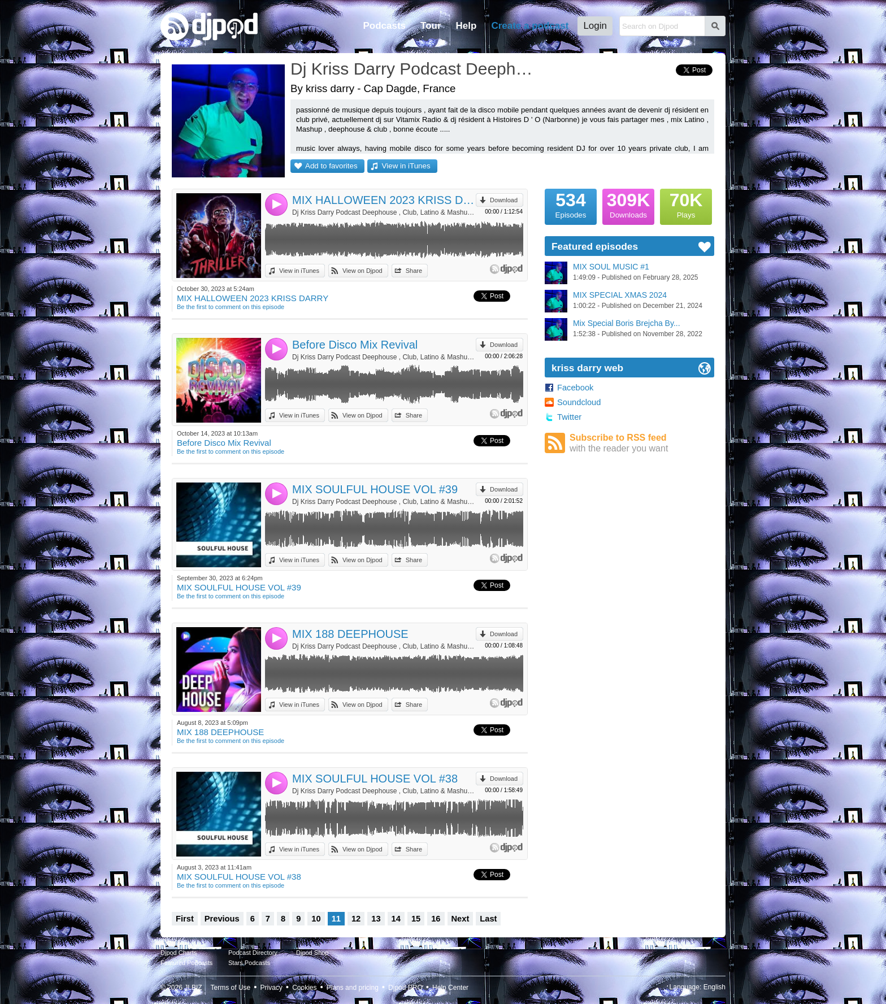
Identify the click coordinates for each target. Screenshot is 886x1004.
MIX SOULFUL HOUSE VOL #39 (375, 489)
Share (414, 270)
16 (435, 918)
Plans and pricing (353, 988)
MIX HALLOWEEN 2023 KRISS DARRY (384, 200)
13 (375, 918)
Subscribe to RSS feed (642, 443)
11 (336, 918)
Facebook (575, 387)
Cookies (304, 988)
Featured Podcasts (186, 962)
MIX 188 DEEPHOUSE (350, 634)
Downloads (628, 204)
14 (396, 918)
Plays (686, 204)
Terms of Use (231, 988)
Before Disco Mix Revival (355, 344)
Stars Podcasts (249, 962)
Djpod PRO (405, 988)
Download (504, 200)
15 (415, 918)
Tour (430, 25)
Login (595, 25)
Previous (222, 918)
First (185, 918)
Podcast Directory (252, 952)
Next (460, 918)
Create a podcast (529, 25)
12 (356, 918)
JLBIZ (193, 988)
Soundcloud (579, 402)
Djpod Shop (312, 952)
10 (315, 918)
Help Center (450, 988)
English (714, 987)
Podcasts (384, 25)
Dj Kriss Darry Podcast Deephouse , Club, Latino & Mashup (411, 68)
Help (466, 25)
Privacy (271, 988)
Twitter (569, 416)
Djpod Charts (178, 952)
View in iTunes (406, 166)
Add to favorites (331, 166)
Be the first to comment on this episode (230, 306)
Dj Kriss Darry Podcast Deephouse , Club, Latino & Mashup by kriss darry (384, 212)
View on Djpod (362, 270)
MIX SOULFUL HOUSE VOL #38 (375, 778)
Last (488, 918)
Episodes (571, 204)
